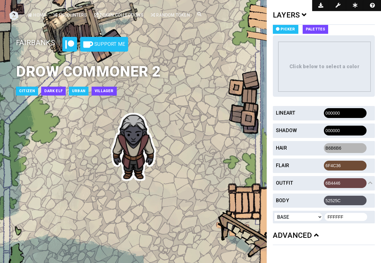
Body (282, 200)
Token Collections (118, 15)
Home (36, 15)
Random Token (170, 15)
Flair (282, 165)
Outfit (284, 183)
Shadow (286, 130)
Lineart (285, 113)
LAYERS (290, 15)
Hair (281, 148)
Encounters (70, 15)
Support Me (104, 44)
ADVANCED (296, 235)
